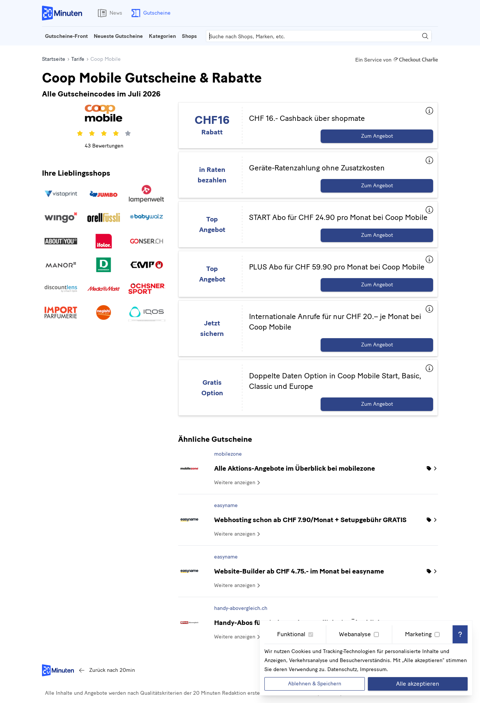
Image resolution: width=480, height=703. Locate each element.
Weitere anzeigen (237, 482)
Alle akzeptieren (417, 683)
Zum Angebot (377, 136)
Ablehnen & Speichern (314, 683)
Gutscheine (149, 13)
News (108, 13)
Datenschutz (342, 669)
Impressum (373, 669)
